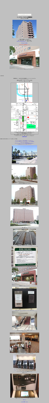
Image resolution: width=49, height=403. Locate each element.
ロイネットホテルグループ (21, 41)
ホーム (27, 401)
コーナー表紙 (23, 401)
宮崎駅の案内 (24, 136)
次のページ (24, 399)
